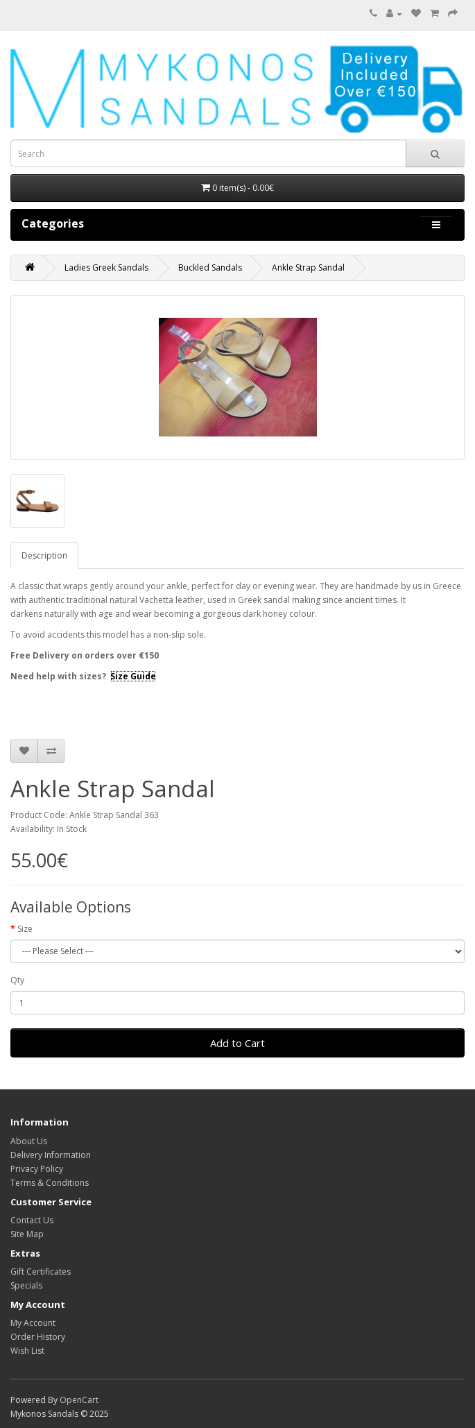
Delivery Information (50, 1155)
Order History (37, 1337)
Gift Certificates (40, 1271)
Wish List (27, 1351)
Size (25, 929)
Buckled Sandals (210, 267)
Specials (26, 1285)
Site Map (27, 1234)
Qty (17, 980)
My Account (32, 1323)
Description (44, 555)
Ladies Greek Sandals (106, 267)
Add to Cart (237, 1043)
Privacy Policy (36, 1169)
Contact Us (31, 1220)
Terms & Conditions (49, 1183)
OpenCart (79, 1400)
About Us (28, 1141)
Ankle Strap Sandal (308, 267)
